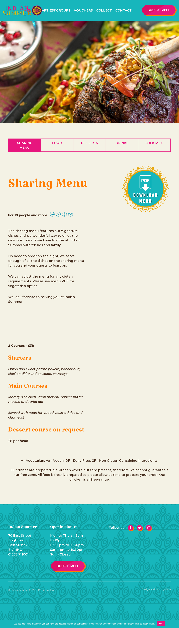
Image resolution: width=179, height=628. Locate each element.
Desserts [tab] (89, 143)
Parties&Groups (55, 10)
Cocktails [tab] (154, 143)
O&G (168, 589)
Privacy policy (46, 590)
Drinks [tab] (122, 143)
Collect (104, 10)
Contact (123, 10)
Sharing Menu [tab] (24, 145)
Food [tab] (57, 143)
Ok (160, 624)
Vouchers (83, 10)
